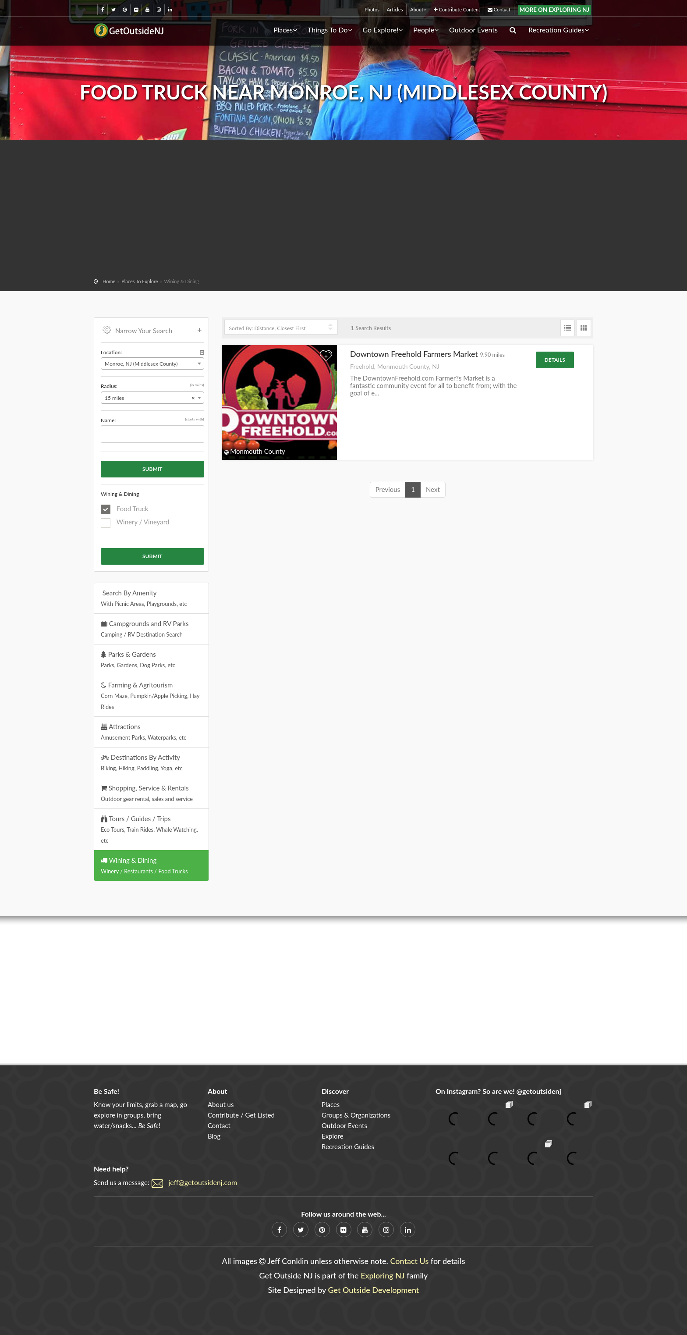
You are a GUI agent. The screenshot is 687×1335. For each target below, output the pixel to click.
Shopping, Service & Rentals (147, 793)
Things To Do (330, 29)
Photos (372, 9)
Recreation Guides (558, 29)
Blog (214, 1136)
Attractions (143, 732)
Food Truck (124, 509)
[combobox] (152, 363)
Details (555, 359)
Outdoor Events (473, 29)
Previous (387, 489)
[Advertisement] (343, 210)
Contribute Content (457, 9)
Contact (499, 9)
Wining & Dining (144, 865)
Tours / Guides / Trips (149, 829)
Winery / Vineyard (135, 522)
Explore (333, 1136)
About (418, 9)
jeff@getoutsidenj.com (203, 1182)
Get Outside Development (373, 1290)
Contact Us (409, 1261)
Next (433, 489)
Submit (152, 469)
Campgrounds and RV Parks (144, 628)
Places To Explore (139, 281)
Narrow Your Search (152, 329)
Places (285, 29)
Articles (395, 9)
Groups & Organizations (356, 1115)
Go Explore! (382, 29)
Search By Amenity (144, 598)
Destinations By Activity (142, 762)
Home (109, 281)
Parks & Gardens (138, 659)
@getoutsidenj (539, 1091)
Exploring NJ (383, 1275)
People (426, 29)
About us (221, 1104)
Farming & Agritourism (150, 695)
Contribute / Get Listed (241, 1115)
